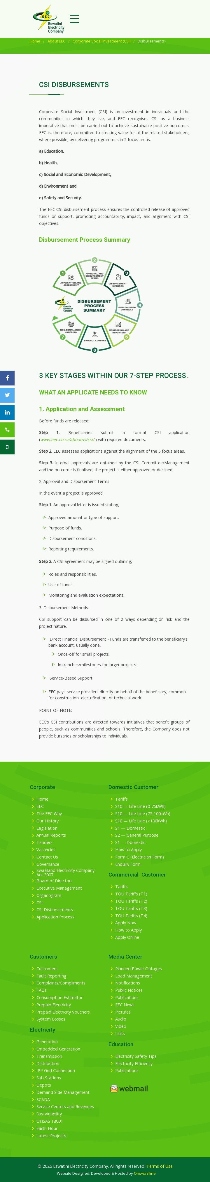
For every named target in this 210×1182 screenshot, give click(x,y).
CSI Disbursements (54, 910)
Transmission (49, 1056)
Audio (120, 1019)
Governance (47, 864)
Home (35, 41)
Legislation (46, 828)
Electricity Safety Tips (136, 1056)
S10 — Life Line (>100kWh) (141, 821)
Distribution (47, 1064)
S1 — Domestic (130, 828)
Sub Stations (48, 1078)
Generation (47, 1042)
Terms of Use (159, 1166)
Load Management (133, 976)
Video (120, 1026)
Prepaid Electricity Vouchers (63, 1012)
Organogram (48, 895)
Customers (46, 969)
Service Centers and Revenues (65, 1107)
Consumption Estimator (59, 998)
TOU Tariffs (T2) (131, 901)
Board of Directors (54, 881)
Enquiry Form (128, 864)
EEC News (124, 1005)
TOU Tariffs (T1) (131, 894)
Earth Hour (46, 1128)
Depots (43, 1085)
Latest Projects (51, 1136)
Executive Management (59, 888)
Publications (127, 998)
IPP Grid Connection (55, 1071)
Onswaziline (145, 1173)
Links (120, 1034)
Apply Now (125, 923)
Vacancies (45, 850)
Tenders (44, 842)
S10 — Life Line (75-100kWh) (142, 814)
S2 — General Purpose (136, 835)
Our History (47, 821)
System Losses (50, 1019)
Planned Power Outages (138, 969)
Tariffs (121, 799)
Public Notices (129, 990)
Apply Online (127, 937)
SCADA (43, 1100)
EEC (40, 806)
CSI (39, 903)
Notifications (127, 983)
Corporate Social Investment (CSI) (101, 41)
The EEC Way (49, 814)
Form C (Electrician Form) (139, 857)
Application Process (55, 917)
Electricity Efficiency (134, 1064)
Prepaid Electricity (53, 1005)
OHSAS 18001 (49, 1121)
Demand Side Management (63, 1092)
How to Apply (128, 850)
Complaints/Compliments (60, 983)
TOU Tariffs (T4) (131, 916)
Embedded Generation (58, 1049)
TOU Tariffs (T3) (131, 909)
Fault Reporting (51, 976)
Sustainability (49, 1114)
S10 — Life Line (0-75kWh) (140, 806)
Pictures (123, 1012)
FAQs (41, 990)
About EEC (56, 41)
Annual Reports (51, 835)
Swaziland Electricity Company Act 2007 (65, 872)
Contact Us (47, 857)
